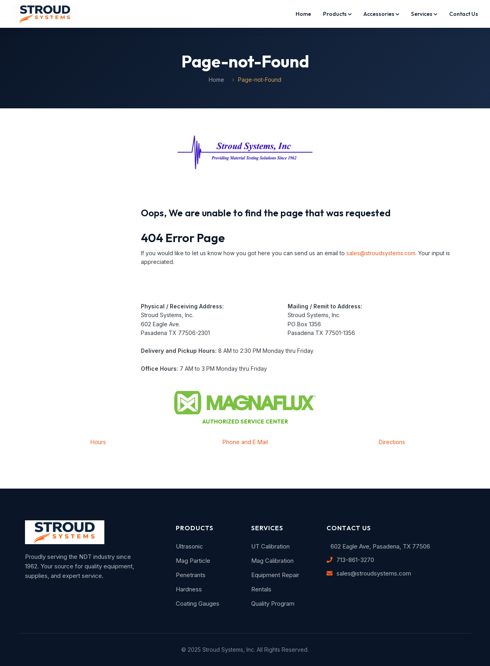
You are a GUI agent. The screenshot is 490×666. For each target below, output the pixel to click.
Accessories (381, 13)
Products (337, 13)
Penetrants (191, 575)
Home (303, 13)
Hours (98, 442)
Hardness (189, 589)
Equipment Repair (275, 575)
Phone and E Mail (245, 442)
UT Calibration (270, 546)
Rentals (261, 589)
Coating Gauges (197, 603)
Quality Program (272, 603)
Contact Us (463, 13)
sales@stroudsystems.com (380, 253)
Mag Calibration (272, 560)
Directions (392, 442)
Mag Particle (193, 560)
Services (424, 13)
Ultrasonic (189, 546)
